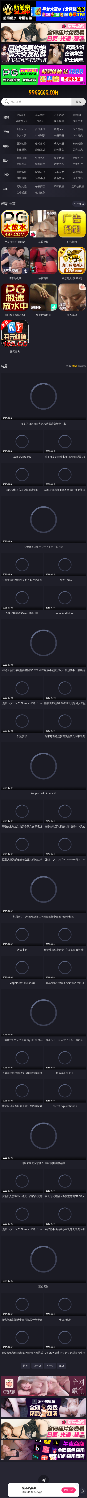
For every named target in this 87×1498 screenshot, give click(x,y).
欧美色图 (59, 157)
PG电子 (21, 115)
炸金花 (40, 121)
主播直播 (59, 135)
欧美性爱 (78, 143)
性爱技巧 (78, 178)
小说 (6, 175)
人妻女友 (59, 172)
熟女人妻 (22, 135)
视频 (6, 132)
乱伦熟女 (59, 149)
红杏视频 (22, 192)
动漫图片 (78, 157)
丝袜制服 (40, 135)
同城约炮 (22, 186)
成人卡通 (59, 143)
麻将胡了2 (21, 121)
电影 (6, 146)
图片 (6, 160)
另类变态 (78, 149)
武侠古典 (78, 172)
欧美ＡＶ (59, 129)
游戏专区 (78, 115)
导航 (6, 189)
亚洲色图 (40, 157)
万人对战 (59, 115)
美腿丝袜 (22, 164)
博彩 (6, 117)
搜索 (78, 101)
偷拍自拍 (40, 143)
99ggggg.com (43, 92)
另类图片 (78, 164)
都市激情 (22, 172)
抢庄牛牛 (78, 121)
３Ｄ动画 (78, 129)
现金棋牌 (59, 121)
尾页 (61, 1365)
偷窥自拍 (22, 157)
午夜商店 (40, 186)
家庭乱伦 (40, 172)
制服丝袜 (22, 149)
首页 (25, 1365)
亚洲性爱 (22, 143)
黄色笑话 (59, 178)
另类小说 (40, 178)
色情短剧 (40, 192)
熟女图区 (59, 164)
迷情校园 (22, 178)
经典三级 (40, 149)
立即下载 (69, 1490)
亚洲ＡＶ (22, 129)
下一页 (50, 1365)
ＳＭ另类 (78, 135)
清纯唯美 (40, 164)
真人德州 (40, 115)
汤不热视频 (77, 186)
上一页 (37, 1365)
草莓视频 (59, 186)
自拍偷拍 (40, 129)
